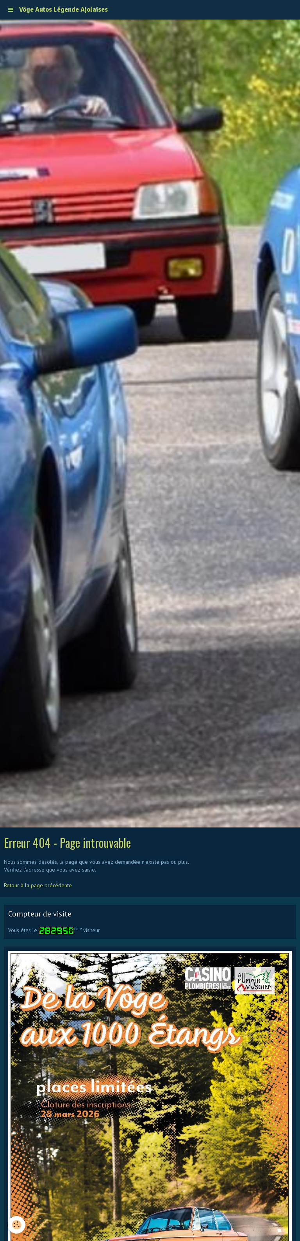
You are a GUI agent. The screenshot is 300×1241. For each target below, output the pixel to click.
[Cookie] (16, 1225)
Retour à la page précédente (38, 885)
